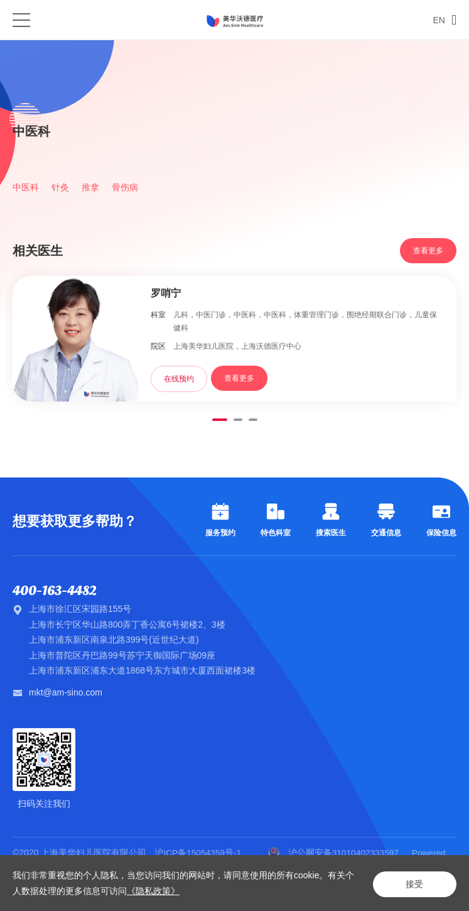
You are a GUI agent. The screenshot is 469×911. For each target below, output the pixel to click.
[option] (234, 81)
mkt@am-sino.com (65, 692)
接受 (412, 883)
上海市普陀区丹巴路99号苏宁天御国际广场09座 (122, 655)
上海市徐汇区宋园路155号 (80, 609)
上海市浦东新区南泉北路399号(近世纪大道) (114, 640)
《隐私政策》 (162, 891)
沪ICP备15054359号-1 (199, 853)
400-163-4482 (57, 591)
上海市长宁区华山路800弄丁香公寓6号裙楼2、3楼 (127, 624)
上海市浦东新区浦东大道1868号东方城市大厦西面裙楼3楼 (142, 671)
